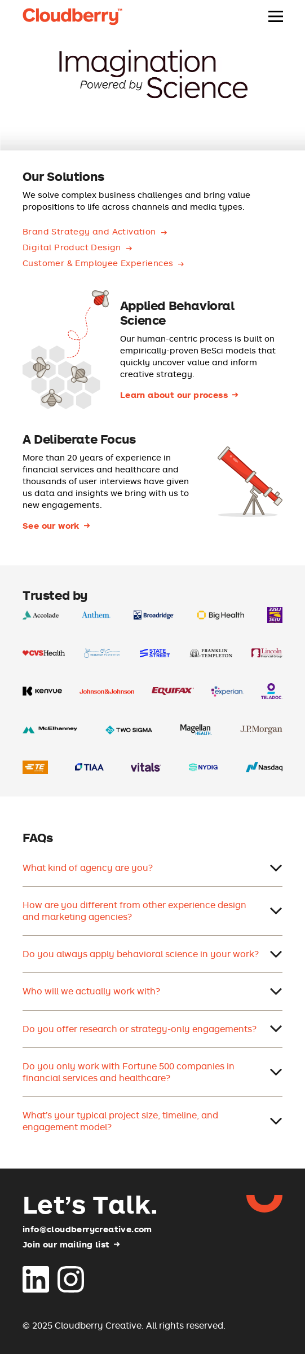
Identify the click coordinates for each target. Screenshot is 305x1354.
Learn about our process (174, 395)
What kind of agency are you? (152, 867)
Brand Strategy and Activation (89, 231)
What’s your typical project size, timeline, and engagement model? (152, 1120)
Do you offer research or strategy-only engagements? (152, 1028)
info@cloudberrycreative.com (87, 1229)
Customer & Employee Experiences (98, 263)
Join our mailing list (66, 1244)
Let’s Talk (90, 1203)
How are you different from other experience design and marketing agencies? (152, 910)
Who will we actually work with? (152, 991)
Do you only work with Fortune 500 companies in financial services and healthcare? (152, 1071)
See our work (51, 525)
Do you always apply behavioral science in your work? (152, 953)
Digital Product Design (72, 247)
